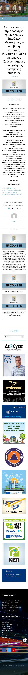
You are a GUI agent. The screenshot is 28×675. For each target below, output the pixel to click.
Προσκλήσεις (14, 76)
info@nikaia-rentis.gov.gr (15, 607)
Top (14, 671)
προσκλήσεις (9, 205)
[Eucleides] (25, 640)
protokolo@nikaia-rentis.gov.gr (10, 610)
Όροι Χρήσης (5, 622)
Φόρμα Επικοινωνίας (7, 630)
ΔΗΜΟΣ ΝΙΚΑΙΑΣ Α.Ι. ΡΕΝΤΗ (14, 667)
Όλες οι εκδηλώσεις (7, 633)
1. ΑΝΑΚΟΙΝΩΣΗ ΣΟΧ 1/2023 (9, 188)
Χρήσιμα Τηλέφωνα (7, 628)
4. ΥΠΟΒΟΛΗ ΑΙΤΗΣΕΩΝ (12, 194)
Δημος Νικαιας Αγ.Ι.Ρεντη (14, 202)
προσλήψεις (19, 205)
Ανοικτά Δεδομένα (7, 626)
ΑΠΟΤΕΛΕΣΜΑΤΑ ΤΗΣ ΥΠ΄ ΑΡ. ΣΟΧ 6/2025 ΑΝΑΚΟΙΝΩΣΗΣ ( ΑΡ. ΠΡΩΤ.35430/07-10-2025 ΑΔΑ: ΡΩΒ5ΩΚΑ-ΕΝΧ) (14, 314)
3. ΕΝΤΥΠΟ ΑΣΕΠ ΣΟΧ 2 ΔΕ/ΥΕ (9, 192)
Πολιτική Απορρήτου (7, 624)
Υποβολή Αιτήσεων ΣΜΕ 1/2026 (14, 291)
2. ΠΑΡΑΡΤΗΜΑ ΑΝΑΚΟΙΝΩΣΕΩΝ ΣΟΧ (11, 190)
